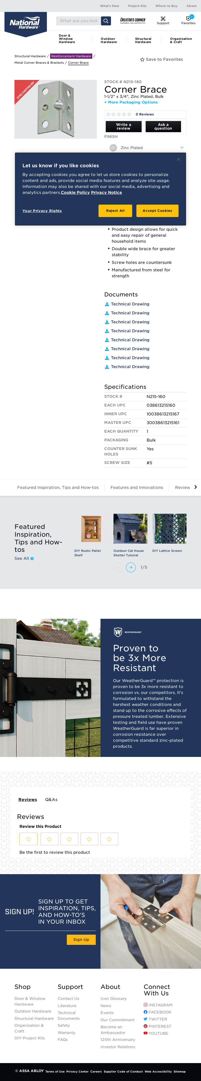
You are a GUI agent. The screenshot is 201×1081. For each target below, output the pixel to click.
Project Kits (137, 6)
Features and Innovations (136, 487)
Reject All (115, 211)
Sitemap (180, 1071)
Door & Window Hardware (67, 39)
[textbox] (145, 148)
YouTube (156, 1033)
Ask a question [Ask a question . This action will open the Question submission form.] (163, 126)
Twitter (155, 1019)
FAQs (63, 1039)
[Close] (179, 159)
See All (24, 558)
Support (70, 987)
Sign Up (81, 939)
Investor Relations (117, 1047)
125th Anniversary (117, 1039)
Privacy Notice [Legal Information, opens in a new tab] (106, 192)
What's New (109, 6)
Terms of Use (55, 1071)
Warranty (66, 1032)
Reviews (27, 799)
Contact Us (68, 998)
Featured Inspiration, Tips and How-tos (58, 487)
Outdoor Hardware (109, 40)
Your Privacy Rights (42, 211)
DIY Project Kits (29, 1038)
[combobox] (145, 148)
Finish (111, 136)
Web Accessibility (158, 1071)
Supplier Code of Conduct (123, 1071)
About (192, 6)
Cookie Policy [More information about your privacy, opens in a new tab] (75, 192)
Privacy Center (77, 1071)
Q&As (51, 799)
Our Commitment (117, 1020)
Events (107, 1013)
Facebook (157, 1012)
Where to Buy (166, 6)
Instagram (158, 1005)
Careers (96, 1071)
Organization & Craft (181, 40)
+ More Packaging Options (131, 102)
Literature (67, 1006)
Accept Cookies (157, 211)
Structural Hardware (143, 40)
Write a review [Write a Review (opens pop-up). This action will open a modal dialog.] (123, 126)
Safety (64, 1025)
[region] (100, 189)
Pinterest (157, 1026)
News (105, 1006)
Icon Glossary (113, 998)
